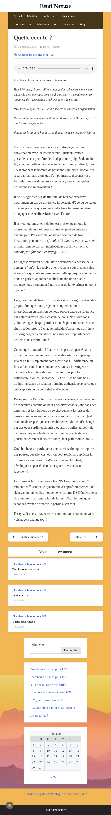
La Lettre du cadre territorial (48, 685)
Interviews (20, 24)
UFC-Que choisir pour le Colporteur (52, 708)
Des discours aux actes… (26, 569)
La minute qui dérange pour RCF (50, 692)
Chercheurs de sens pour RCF (36, 55)
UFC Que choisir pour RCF (46, 700)
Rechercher (37, 644)
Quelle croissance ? (23, 621)
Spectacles (67, 24)
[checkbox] (9, 805)
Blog (82, 24)
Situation (32, 16)
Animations (68, 16)
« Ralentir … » (20, 595)
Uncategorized (39, 715)
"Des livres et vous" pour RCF (48, 669)
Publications (43, 24)
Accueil (18, 16)
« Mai (54, 777)
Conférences (50, 16)
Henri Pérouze (55, 6)
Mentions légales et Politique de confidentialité (55, 794)
